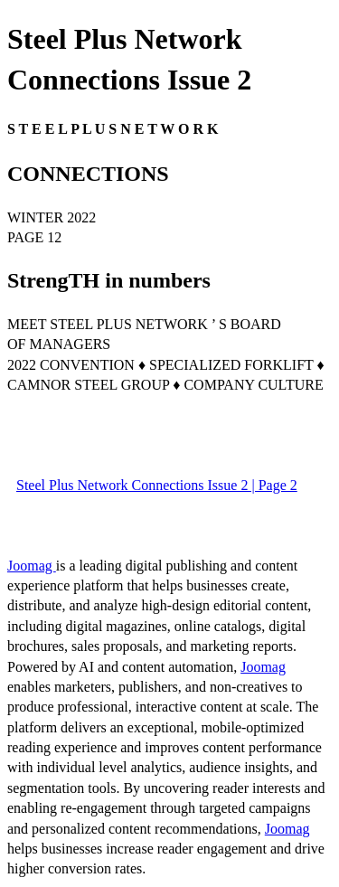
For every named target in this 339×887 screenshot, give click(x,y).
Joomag (31, 565)
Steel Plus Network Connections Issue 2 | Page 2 (156, 485)
